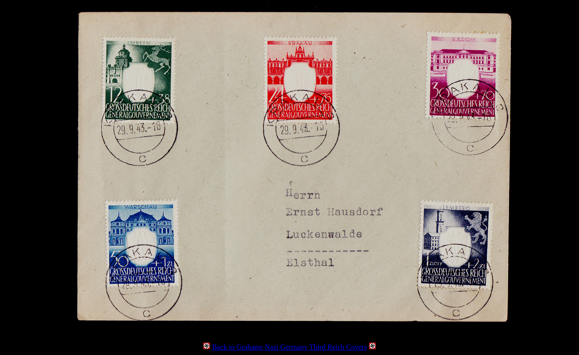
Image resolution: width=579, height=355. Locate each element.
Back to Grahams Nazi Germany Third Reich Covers (289, 347)
